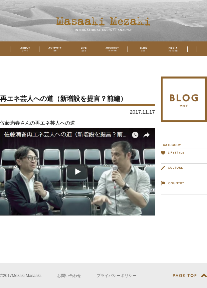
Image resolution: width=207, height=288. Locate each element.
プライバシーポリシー (116, 275)
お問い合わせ (69, 275)
